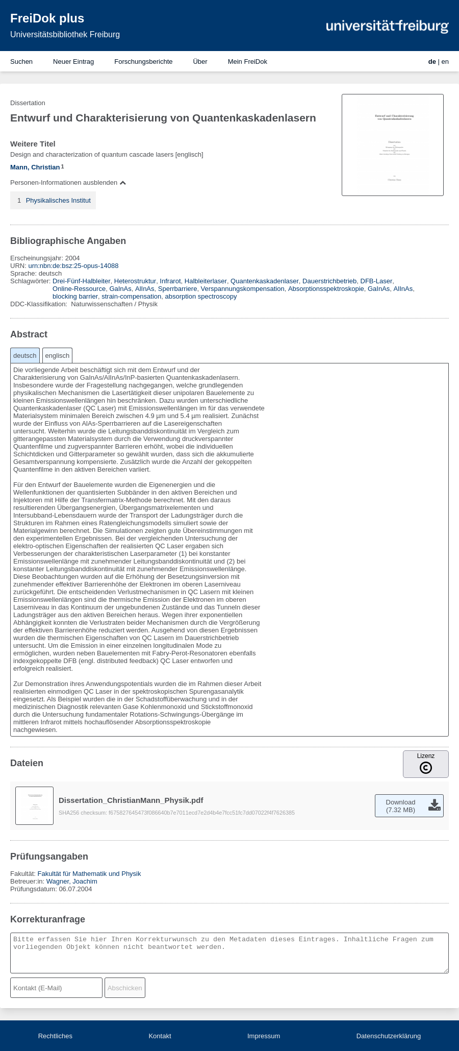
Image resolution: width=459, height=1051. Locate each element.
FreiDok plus (47, 18)
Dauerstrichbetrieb (329, 281)
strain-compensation (131, 296)
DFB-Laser (377, 281)
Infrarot (170, 281)
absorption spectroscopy (201, 296)
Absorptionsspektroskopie (326, 288)
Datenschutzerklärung (388, 1036)
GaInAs (120, 288)
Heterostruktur (135, 281)
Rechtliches (55, 1036)
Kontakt (159, 1036)
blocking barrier (75, 296)
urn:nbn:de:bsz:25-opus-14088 (73, 266)
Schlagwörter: (31, 281)
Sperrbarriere (177, 288)
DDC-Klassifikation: (39, 304)
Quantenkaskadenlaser (265, 281)
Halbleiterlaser (206, 281)
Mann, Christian (35, 167)
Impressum (263, 1036)
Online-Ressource (79, 288)
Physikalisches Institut (58, 200)
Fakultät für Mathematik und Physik (89, 873)
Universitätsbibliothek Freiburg (65, 34)
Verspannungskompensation (243, 288)
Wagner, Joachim (71, 881)
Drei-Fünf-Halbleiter (81, 281)
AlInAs (145, 288)
